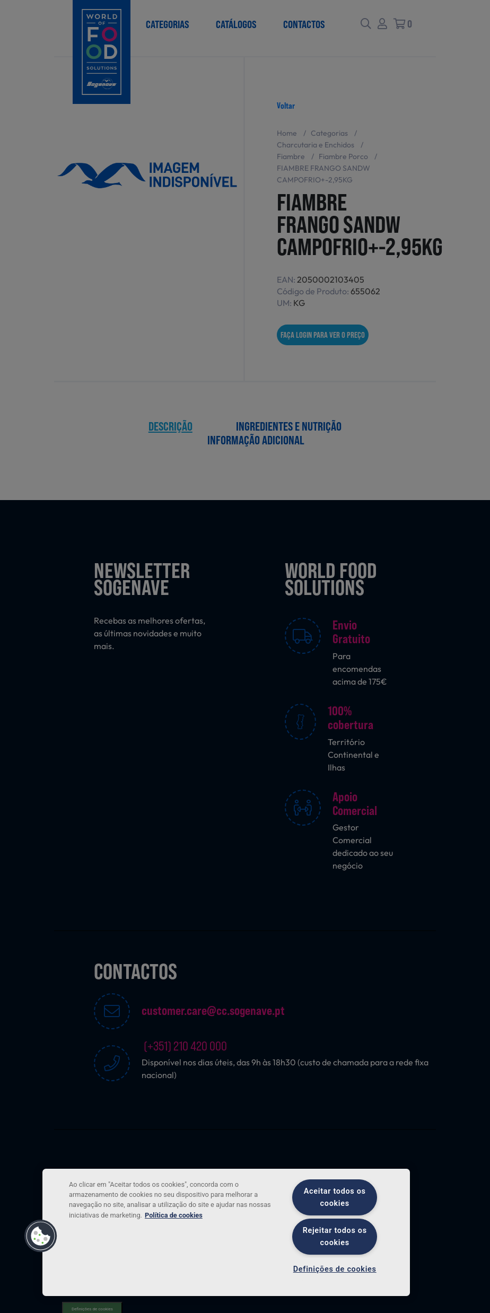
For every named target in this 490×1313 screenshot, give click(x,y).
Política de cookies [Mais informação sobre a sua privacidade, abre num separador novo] (174, 1215)
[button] (41, 1236)
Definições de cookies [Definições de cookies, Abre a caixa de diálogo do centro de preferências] (335, 1269)
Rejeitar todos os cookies (335, 1236)
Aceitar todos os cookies (335, 1197)
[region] (226, 1232)
